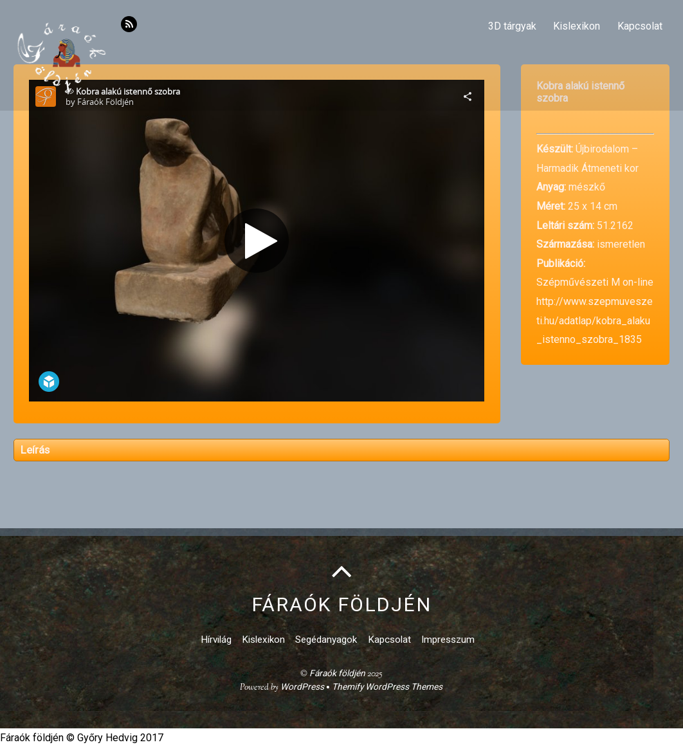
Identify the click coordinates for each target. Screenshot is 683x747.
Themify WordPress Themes (387, 686)
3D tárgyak (512, 26)
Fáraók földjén (337, 673)
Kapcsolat (639, 26)
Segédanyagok (326, 639)
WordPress (302, 686)
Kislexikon (576, 26)
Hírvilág (216, 639)
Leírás (35, 449)
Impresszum (448, 639)
